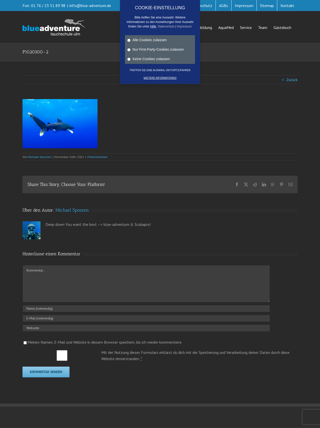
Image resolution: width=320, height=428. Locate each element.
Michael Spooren (39, 157)
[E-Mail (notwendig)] (146, 318)
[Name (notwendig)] (146, 308)
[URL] (146, 328)
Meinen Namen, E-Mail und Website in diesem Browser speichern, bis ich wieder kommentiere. (105, 342)
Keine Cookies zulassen (148, 59)
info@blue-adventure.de (90, 5)
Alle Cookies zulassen (147, 40)
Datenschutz (166, 26)
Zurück (292, 79)
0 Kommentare (97, 157)
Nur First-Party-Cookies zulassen (155, 49)
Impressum (184, 26)
